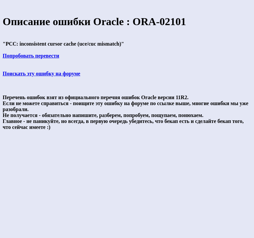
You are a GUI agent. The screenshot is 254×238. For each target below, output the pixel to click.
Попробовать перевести (31, 56)
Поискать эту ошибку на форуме (41, 73)
